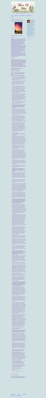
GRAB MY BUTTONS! (22, 15)
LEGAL (12, 17)
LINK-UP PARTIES (28, 15)
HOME (12, 15)
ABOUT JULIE (16, 15)
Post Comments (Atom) (18, 395)
